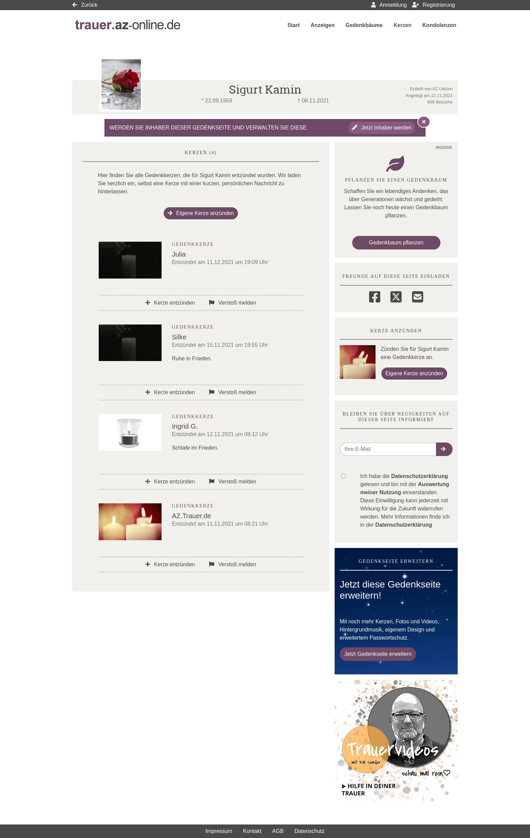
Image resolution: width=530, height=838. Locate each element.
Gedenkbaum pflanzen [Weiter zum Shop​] (396, 242)
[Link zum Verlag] (128, 25)
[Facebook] (374, 296)
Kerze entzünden (170, 303)
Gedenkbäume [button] (364, 25)
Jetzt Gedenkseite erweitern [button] (377, 654)
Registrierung (433, 5)
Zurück (84, 5)
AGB (278, 831)
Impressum (219, 831)
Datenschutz (309, 831)
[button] (444, 449)
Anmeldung (389, 5)
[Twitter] (396, 296)
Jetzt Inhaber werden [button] (382, 127)
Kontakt (252, 831)
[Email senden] (388, 449)
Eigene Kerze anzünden (201, 213)
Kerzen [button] (402, 25)
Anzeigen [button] (323, 25)
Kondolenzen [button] (439, 25)
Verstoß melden (232, 303)
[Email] (417, 296)
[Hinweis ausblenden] (423, 121)
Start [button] (293, 25)
